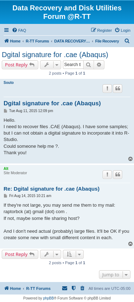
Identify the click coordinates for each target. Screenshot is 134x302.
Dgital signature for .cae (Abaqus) (55, 55)
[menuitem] (19, 30)
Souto (9, 83)
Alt (6, 169)
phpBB (48, 298)
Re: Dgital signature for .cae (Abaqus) (51, 189)
